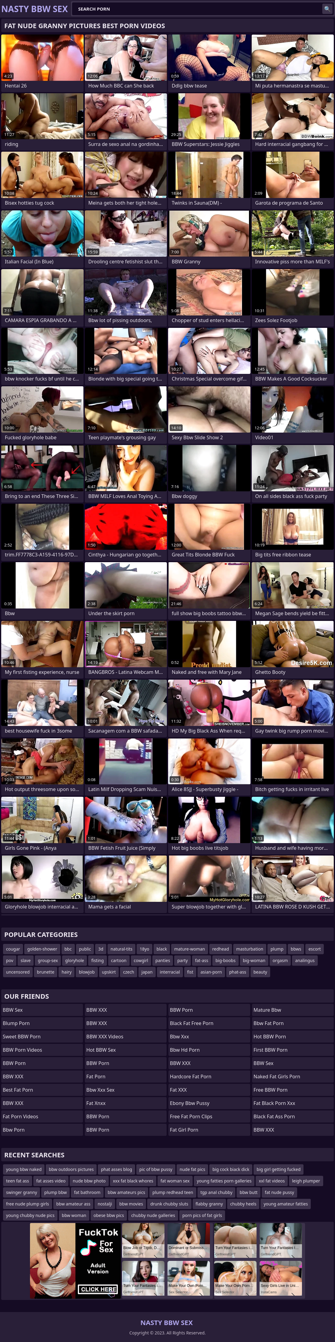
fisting (97, 960)
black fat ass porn (274, 1116)
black (162, 949)
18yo (144, 949)
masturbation (249, 949)
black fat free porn (192, 1023)
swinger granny (21, 1192)
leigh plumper (306, 1181)
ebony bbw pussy (189, 1103)
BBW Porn (14, 1063)
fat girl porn (184, 1129)
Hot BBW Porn (270, 1036)
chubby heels (243, 1204)
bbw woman (74, 1215)
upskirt (109, 972)
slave (26, 960)
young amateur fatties (286, 1204)
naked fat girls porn (277, 1076)
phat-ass (237, 972)
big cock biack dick (230, 1169)
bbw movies (131, 1204)
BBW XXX (13, 1076)
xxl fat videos (272, 1181)
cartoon (119, 960)
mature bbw (267, 1010)
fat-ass (201, 960)
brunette (46, 972)
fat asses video (51, 1181)
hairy (66, 972)
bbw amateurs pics (126, 1192)
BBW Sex (13, 1010)
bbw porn (14, 1129)
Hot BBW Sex (101, 1050)
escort (314, 949)
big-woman (254, 960)
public (85, 949)
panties (162, 960)
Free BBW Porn (271, 1089)
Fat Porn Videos (20, 1116)
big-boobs (225, 960)
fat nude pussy (279, 1192)
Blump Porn (16, 1023)
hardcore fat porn (190, 1076)
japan (147, 972)
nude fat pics (192, 1169)
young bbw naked (23, 1169)
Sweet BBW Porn (22, 1036)
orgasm (280, 960)
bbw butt (248, 1192)
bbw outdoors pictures (71, 1169)
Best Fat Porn (18, 1089)
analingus (304, 960)
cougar (13, 949)
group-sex (48, 960)
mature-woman (189, 949)
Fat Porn (95, 1076)
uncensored (18, 972)
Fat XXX (178, 1089)
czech (128, 972)
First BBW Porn (270, 1050)
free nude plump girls (27, 1204)
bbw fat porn (269, 1023)
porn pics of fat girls (202, 1215)
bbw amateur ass (73, 1204)
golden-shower (42, 949)
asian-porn (211, 972)
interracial (170, 972)
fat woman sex (175, 1181)
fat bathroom (87, 1192)
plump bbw (55, 1192)
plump (277, 949)
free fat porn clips (191, 1116)
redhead (220, 949)
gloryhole (74, 960)
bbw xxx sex (100, 1089)
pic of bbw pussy (155, 1169)
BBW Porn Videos (22, 1050)
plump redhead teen (172, 1192)
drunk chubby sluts (169, 1204)
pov (9, 960)
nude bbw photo (89, 1181)
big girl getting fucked (278, 1169)
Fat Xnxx (95, 1103)
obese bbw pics (109, 1215)
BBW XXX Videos (104, 1036)
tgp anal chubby (217, 1192)
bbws (296, 949)
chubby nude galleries (153, 1215)
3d (100, 949)
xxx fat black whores (133, 1181)
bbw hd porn (185, 1050)
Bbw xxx (179, 1036)
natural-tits (121, 949)
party (182, 960)
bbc (68, 949)
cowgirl (141, 960)
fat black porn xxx (274, 1103)
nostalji (105, 1204)
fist (190, 972)
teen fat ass (17, 1181)
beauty (260, 972)
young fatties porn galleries (224, 1181)
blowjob (87, 972)
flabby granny (209, 1204)
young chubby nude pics (30, 1215)
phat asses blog (116, 1169)
